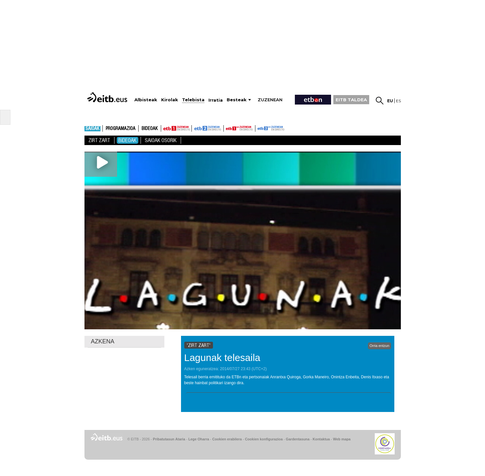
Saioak (92, 128)
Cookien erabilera (227, 439)
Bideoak (150, 128)
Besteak (237, 99)
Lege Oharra (199, 439)
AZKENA (102, 341)
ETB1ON (227, 127)
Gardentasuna (298, 439)
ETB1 (176, 128)
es (398, 100)
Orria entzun (379, 346)
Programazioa (120, 128)
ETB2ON (258, 127)
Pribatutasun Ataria (169, 439)
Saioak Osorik (161, 140)
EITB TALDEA (351, 99)
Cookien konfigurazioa (264, 439)
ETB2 (207, 128)
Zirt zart (99, 140)
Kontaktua (321, 439)
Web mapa (342, 439)
